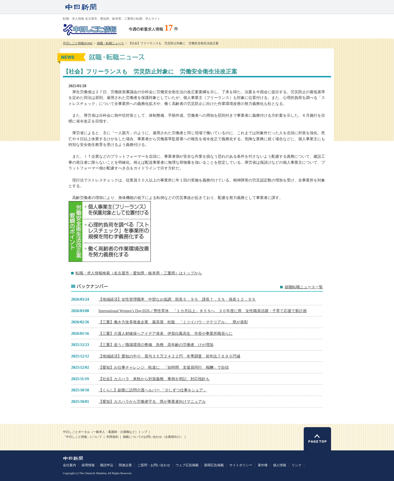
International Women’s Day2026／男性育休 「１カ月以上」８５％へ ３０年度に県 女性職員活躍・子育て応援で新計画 (203, 311)
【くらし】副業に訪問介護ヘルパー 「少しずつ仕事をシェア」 (153, 390)
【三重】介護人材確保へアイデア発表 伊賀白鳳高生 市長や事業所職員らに (166, 333)
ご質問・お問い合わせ (153, 465)
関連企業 (125, 465)
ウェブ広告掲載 (187, 465)
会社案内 (69, 465)
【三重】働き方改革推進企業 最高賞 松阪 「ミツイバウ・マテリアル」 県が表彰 (173, 322)
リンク (297, 465)
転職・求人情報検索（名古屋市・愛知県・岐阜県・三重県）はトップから (139, 273)
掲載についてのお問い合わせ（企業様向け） (153, 436)
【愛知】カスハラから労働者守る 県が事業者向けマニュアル (152, 401)
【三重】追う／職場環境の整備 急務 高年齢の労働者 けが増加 (156, 344)
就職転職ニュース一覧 (304, 287)
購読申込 (106, 465)
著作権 (263, 465)
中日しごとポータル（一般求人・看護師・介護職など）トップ (105, 431)
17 (168, 28)
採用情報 (88, 465)
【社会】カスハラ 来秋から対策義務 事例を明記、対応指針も (154, 379)
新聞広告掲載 (214, 465)
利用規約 (112, 436)
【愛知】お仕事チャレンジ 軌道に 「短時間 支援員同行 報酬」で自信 (164, 367)
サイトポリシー (240, 465)
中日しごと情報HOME (77, 43)
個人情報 (279, 465)
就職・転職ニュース (110, 43)
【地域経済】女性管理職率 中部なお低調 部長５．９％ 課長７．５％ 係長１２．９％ (177, 299)
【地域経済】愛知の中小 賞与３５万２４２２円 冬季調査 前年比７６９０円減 (169, 356)
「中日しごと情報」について (82, 436)
